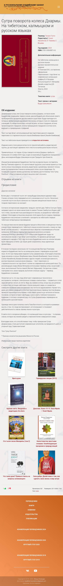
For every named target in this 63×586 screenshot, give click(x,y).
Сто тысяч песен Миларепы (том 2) (16, 441)
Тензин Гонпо (50, 36)
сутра (53, 96)
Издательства (31, 514)
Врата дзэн (16, 378)
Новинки (31, 510)
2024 (50, 48)
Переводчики (31, 501)
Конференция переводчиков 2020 (31, 540)
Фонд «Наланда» (39, 579)
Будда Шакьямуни (44, 104)
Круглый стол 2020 (31, 544)
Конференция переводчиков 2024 (31, 529)
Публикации (31, 519)
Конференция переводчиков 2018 (31, 555)
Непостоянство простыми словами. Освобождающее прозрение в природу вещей (46, 443)
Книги (31, 505)
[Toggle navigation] (58, 7)
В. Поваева (51, 41)
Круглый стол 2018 (31, 560)
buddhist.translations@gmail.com (35, 581)
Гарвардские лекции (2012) (46, 378)
